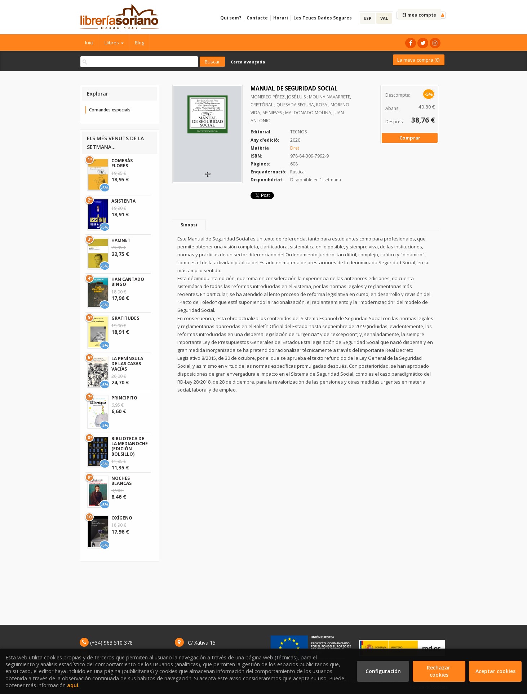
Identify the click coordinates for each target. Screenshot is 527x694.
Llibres (114, 42)
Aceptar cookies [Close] (495, 671)
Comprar (409, 137)
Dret (294, 148)
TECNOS (298, 132)
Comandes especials (109, 110)
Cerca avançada (248, 62)
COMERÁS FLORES (122, 163)
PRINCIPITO (124, 398)
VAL (384, 18)
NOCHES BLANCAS (121, 480)
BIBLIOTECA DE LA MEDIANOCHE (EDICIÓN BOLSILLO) (129, 446)
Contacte (257, 18)
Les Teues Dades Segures (322, 18)
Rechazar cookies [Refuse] (439, 671)
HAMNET (120, 240)
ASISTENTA (123, 201)
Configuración (383, 671)
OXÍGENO (121, 518)
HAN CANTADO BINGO (127, 281)
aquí (72, 685)
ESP (367, 18)
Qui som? (230, 18)
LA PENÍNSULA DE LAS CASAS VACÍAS (127, 363)
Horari (280, 18)
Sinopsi (189, 225)
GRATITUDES (125, 318)
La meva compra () (418, 60)
